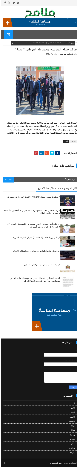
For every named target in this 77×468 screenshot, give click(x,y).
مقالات (70, 450)
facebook (7, 182)
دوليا (71, 427)
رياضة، (70, 441)
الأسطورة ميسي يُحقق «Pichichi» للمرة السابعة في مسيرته (32, 198)
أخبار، (64, 44)
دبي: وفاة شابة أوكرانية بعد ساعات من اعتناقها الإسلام (35, 253)
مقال (71, 445)
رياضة (71, 436)
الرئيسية (72, 44)
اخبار (71, 414)
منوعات (70, 454)
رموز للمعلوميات (55, 464)
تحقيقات (69, 423)
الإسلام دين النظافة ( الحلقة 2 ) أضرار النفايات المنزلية (35, 239)
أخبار (71, 410)
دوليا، (71, 432)
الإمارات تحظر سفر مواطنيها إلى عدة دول (40, 266)
